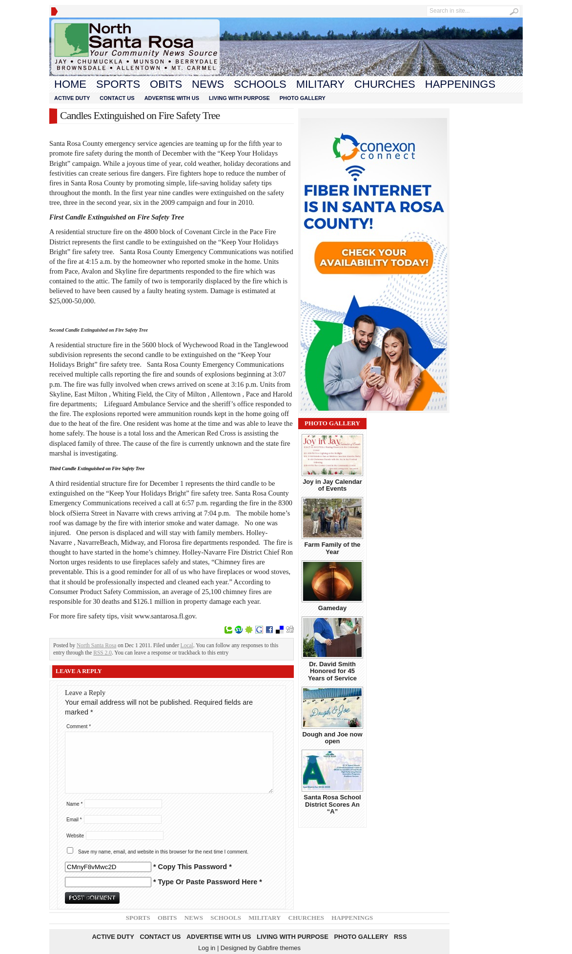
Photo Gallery (303, 98)
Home (70, 84)
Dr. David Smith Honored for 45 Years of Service (332, 671)
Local (187, 645)
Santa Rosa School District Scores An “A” (332, 804)
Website (75, 835)
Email (74, 819)
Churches (384, 84)
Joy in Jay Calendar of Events (332, 485)
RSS (400, 936)
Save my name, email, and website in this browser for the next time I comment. (163, 852)
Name (74, 804)
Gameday (332, 608)
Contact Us (117, 98)
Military (320, 84)
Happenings (460, 84)
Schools (260, 84)
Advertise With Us (171, 98)
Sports (118, 84)
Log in (206, 948)
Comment (78, 726)
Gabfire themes (279, 948)
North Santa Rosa (96, 645)
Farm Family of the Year (332, 548)
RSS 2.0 (102, 653)
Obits (166, 84)
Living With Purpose (239, 98)
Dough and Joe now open (332, 738)
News (208, 84)
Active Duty (72, 98)
